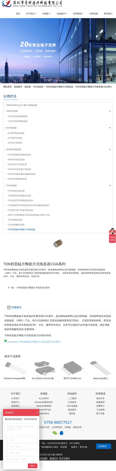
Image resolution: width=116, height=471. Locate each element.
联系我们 (108, 13)
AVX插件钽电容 (15, 138)
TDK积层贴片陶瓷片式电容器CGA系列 (93, 86)
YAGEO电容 (12, 111)
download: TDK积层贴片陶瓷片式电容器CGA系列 (32, 341)
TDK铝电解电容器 (16, 224)
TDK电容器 (38, 86)
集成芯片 (54, 458)
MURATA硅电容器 (16, 159)
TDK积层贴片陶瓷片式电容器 (59, 86)
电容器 (27, 86)
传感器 (45, 13)
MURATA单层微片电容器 (19, 169)
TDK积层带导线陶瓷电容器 (20, 200)
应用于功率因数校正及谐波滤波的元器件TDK (29, 215)
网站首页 (7, 86)
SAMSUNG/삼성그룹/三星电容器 (21, 105)
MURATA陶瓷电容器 (17, 179)
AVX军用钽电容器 (16, 133)
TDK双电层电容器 (16, 191)
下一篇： (28, 287)
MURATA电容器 (13, 149)
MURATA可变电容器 (17, 164)
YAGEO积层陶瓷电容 (18, 121)
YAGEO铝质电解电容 (18, 116)
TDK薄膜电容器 (15, 220)
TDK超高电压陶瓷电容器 (19, 195)
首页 (18, 13)
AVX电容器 (11, 128)
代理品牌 (93, 13)
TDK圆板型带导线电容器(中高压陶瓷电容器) (28, 205)
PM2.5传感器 (41, 458)
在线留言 (102, 446)
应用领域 (77, 13)
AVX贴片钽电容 (15, 143)
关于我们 (30, 13)
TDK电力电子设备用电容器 (20, 210)
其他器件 (61, 13)
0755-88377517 (58, 422)
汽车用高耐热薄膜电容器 (19, 154)
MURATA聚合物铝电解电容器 (21, 174)
